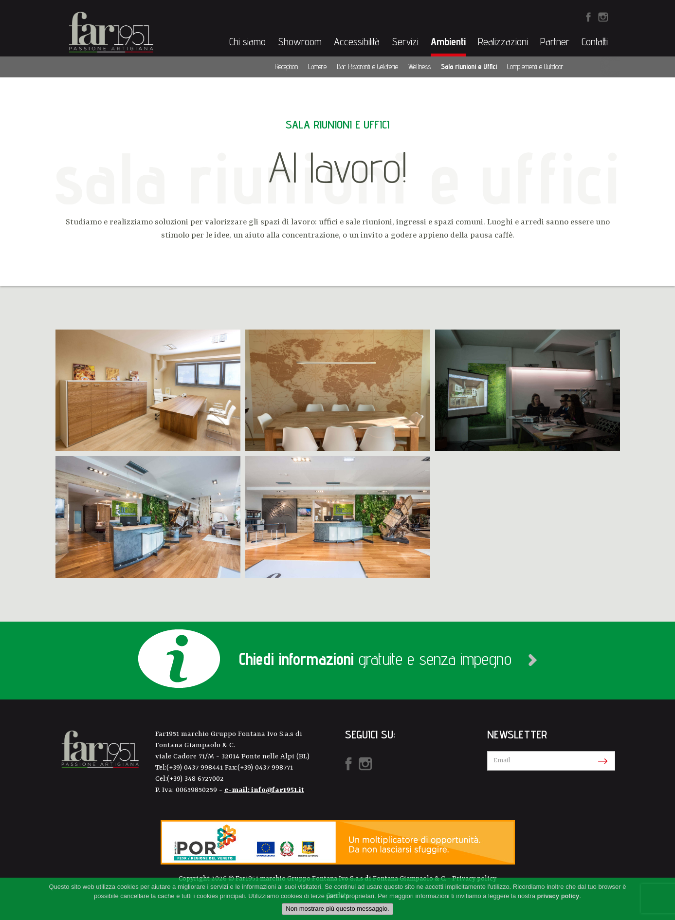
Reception (286, 66)
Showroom (300, 41)
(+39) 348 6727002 (195, 779)
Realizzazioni (503, 41)
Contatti (595, 41)
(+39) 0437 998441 (195, 768)
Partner (554, 41)
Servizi (405, 41)
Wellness (419, 66)
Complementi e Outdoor (535, 66)
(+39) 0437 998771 (265, 768)
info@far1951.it (277, 790)
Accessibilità (357, 41)
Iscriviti (601, 761)
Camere (317, 66)
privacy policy (558, 896)
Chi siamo (247, 41)
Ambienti (448, 41)
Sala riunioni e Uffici (469, 66)
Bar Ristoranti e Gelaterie (367, 66)
